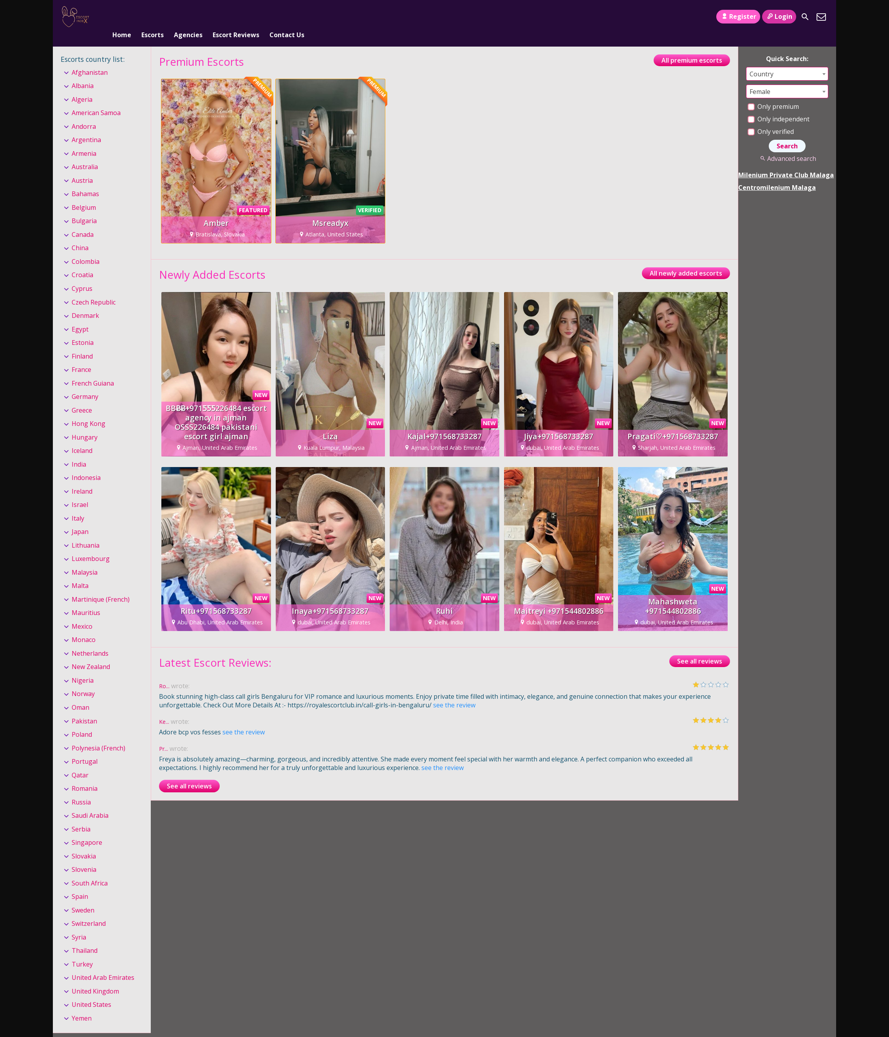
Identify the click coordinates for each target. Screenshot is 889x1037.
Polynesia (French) (98, 735)
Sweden (83, 897)
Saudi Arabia (90, 802)
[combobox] (787, 61)
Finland (82, 343)
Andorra (84, 113)
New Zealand (91, 654)
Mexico (82, 613)
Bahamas (85, 181)
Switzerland (89, 910)
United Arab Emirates (103, 964)
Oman (80, 694)
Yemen (82, 1005)
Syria (79, 924)
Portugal (85, 748)
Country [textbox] (761, 61)
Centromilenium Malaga (777, 174)
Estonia (83, 329)
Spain (80, 883)
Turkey (82, 951)
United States (91, 992)
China (80, 235)
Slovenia (84, 856)
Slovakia (84, 843)
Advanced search (787, 145)
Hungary (85, 424)
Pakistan (84, 708)
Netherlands (90, 640)
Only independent (778, 106)
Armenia (84, 140)
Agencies (188, 17)
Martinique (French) (101, 586)
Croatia (82, 262)
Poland (82, 721)
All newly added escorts (686, 260)
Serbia (81, 816)
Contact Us (286, 17)
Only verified (771, 118)
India (79, 451)
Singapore (87, 829)
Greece (82, 397)
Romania (85, 775)
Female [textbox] (760, 78)
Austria (82, 167)
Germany (85, 383)
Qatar (80, 762)
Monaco (84, 627)
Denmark (85, 302)
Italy (78, 505)
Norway (83, 681)
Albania (83, 73)
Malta (80, 573)
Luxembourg (91, 545)
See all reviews (699, 648)
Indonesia (86, 464)
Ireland (82, 478)
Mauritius (86, 600)
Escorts (152, 17)
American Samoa (96, 100)
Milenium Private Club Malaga (786, 162)
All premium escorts (691, 47)
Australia (85, 154)
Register (738, 16)
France (81, 356)
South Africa (90, 870)
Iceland (82, 437)
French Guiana (93, 370)
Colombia (85, 248)
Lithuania (85, 532)
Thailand (85, 937)
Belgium (84, 194)
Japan (80, 518)
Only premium (773, 93)
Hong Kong (88, 410)
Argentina (86, 127)
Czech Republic (94, 289)
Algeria (82, 86)
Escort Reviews (236, 17)
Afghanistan (90, 59)
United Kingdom (95, 978)
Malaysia (85, 559)
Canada (83, 221)
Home (121, 17)
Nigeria (83, 667)
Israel (80, 491)
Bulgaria (84, 208)
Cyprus (82, 275)
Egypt (80, 316)
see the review (454, 692)
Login (779, 16)
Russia (81, 789)
